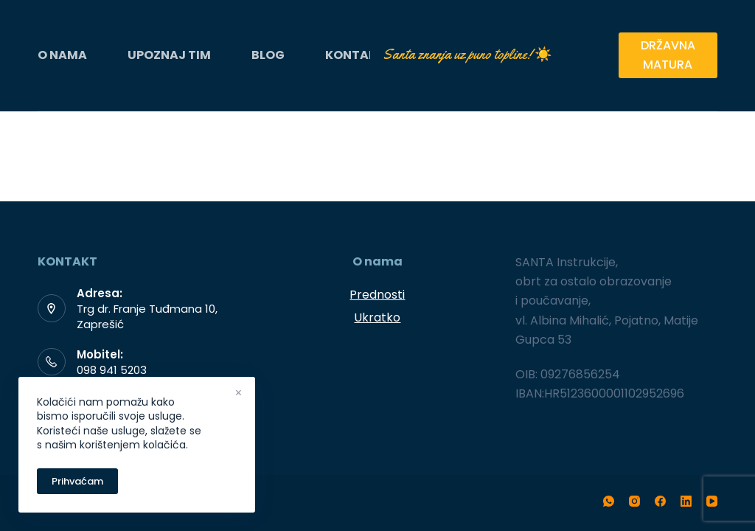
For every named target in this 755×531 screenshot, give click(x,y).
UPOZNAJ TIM (169, 54)
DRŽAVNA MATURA (668, 55)
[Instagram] (634, 501)
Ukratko (377, 317)
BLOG (268, 54)
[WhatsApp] (608, 501)
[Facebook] (660, 501)
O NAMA (62, 54)
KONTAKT (355, 54)
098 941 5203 (112, 370)
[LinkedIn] (686, 501)
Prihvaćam (77, 481)
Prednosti (377, 294)
